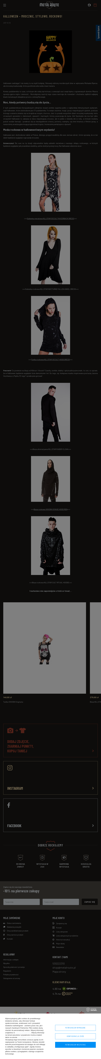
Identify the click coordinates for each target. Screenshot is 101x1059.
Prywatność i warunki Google (28, 1037)
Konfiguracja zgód (75, 1036)
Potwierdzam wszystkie (75, 1045)
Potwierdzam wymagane (75, 1028)
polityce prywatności (22, 1033)
